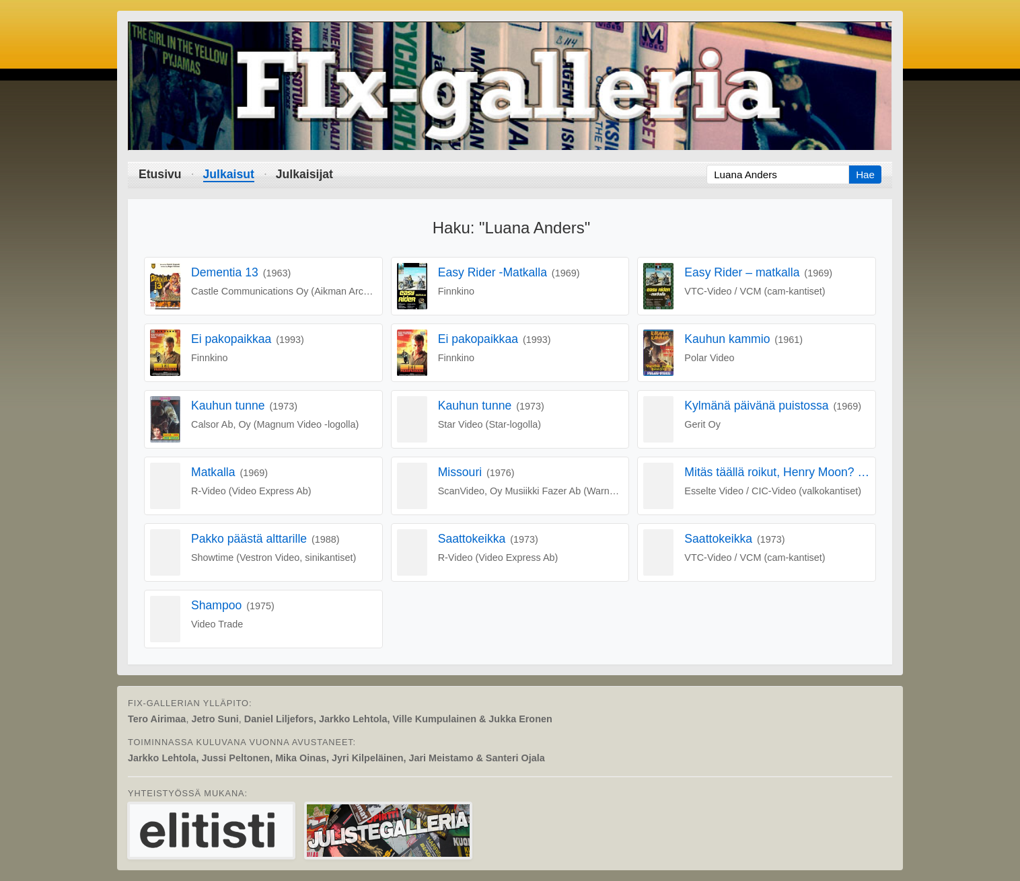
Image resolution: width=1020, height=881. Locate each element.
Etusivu (160, 174)
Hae (865, 174)
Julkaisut (228, 174)
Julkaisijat (304, 174)
